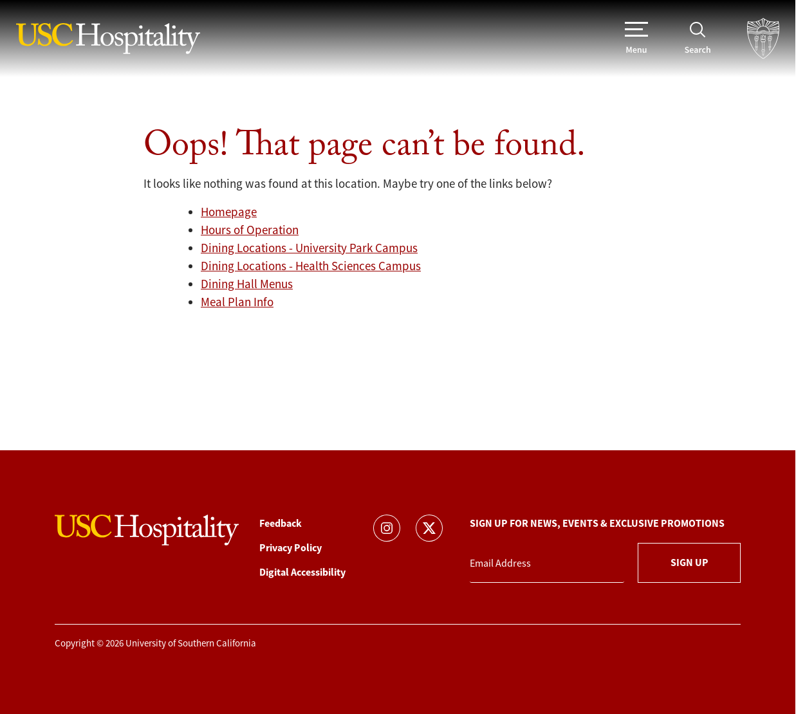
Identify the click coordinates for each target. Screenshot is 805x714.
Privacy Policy (290, 547)
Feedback (280, 523)
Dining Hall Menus (247, 284)
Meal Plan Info (237, 302)
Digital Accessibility (302, 572)
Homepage (229, 212)
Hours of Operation (250, 230)
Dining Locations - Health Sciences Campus (311, 266)
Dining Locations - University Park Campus (309, 248)
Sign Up (689, 562)
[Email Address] (547, 564)
